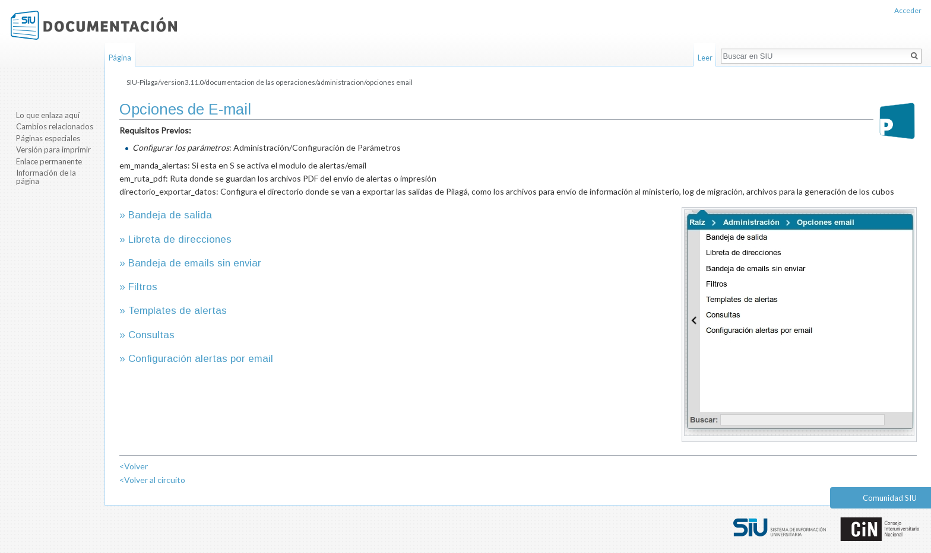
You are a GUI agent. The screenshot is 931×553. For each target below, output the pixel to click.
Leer (705, 57)
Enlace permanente (49, 161)
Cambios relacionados (54, 126)
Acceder (908, 10)
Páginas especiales (48, 138)
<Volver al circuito (152, 480)
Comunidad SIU (890, 498)
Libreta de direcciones (180, 239)
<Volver (133, 466)
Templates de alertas (177, 310)
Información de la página (46, 177)
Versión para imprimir (53, 149)
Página (120, 57)
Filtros (142, 287)
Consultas (151, 335)
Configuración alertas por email (200, 358)
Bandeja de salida (170, 215)
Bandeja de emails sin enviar (194, 263)
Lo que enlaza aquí (48, 115)
